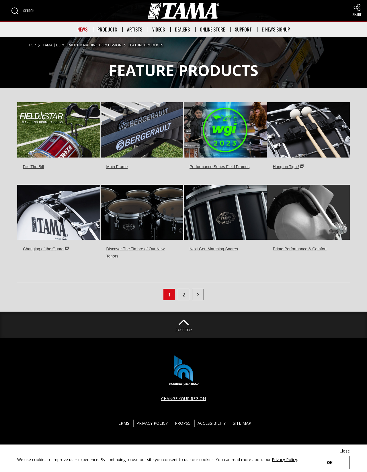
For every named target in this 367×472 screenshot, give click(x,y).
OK (330, 462)
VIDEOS (158, 29)
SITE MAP (242, 423)
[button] (22, 10)
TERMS (122, 423)
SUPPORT (243, 29)
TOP (32, 45)
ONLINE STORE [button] (212, 29)
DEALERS (182, 29)
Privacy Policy (284, 459)
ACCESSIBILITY (212, 423)
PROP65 (182, 423)
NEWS (82, 29)
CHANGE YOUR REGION (183, 398)
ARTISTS (134, 29)
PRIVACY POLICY (152, 423)
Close (344, 451)
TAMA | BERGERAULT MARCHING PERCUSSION (82, 45)
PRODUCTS (107, 29)
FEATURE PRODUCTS (145, 45)
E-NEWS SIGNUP (276, 29)
